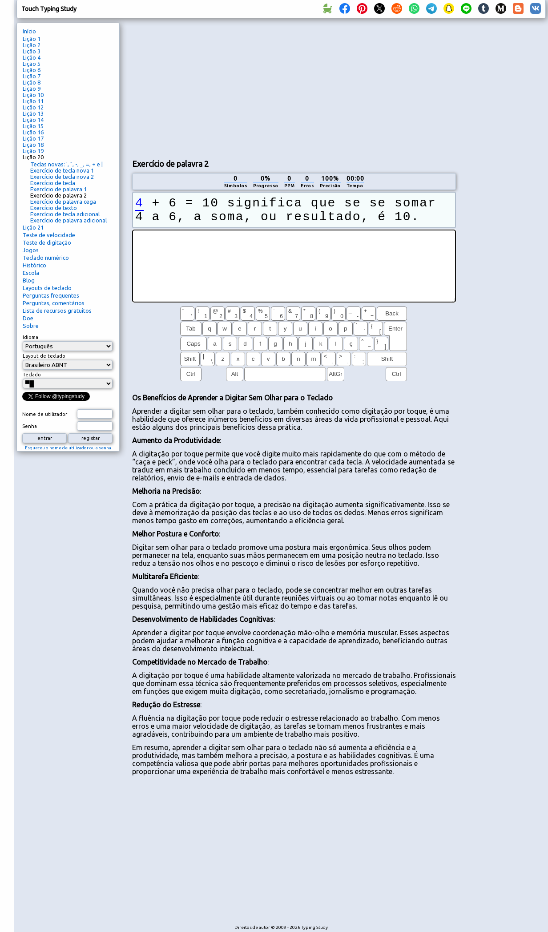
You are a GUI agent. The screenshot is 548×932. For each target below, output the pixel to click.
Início (29, 31)
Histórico (34, 265)
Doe (28, 318)
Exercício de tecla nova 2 (62, 176)
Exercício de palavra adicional (68, 220)
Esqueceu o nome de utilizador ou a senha (68, 447)
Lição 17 (33, 138)
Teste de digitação (47, 242)
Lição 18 (33, 144)
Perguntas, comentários (54, 303)
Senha (29, 426)
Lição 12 (33, 107)
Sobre (31, 326)
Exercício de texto (53, 208)
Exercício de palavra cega (63, 201)
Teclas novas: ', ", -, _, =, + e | (66, 164)
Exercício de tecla (52, 183)
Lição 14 (33, 120)
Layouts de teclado (47, 288)
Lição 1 (31, 39)
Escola (31, 273)
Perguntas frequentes (51, 295)
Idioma (30, 337)
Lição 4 (31, 57)
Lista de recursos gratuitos (57, 310)
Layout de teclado (44, 356)
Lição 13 (33, 113)
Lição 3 (31, 51)
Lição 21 (33, 227)
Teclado (32, 374)
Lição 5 (31, 64)
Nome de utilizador (44, 414)
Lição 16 (33, 132)
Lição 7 (31, 76)
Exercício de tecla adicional (65, 214)
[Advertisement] (293, 87)
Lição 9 (31, 88)
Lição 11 (33, 101)
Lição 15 (33, 126)
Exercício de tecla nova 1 (62, 170)
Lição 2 (31, 45)
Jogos (31, 250)
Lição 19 (33, 151)
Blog (29, 280)
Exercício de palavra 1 (58, 189)
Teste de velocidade (49, 235)
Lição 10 (33, 95)
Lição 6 (31, 70)
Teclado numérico (46, 257)
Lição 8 (31, 82)
